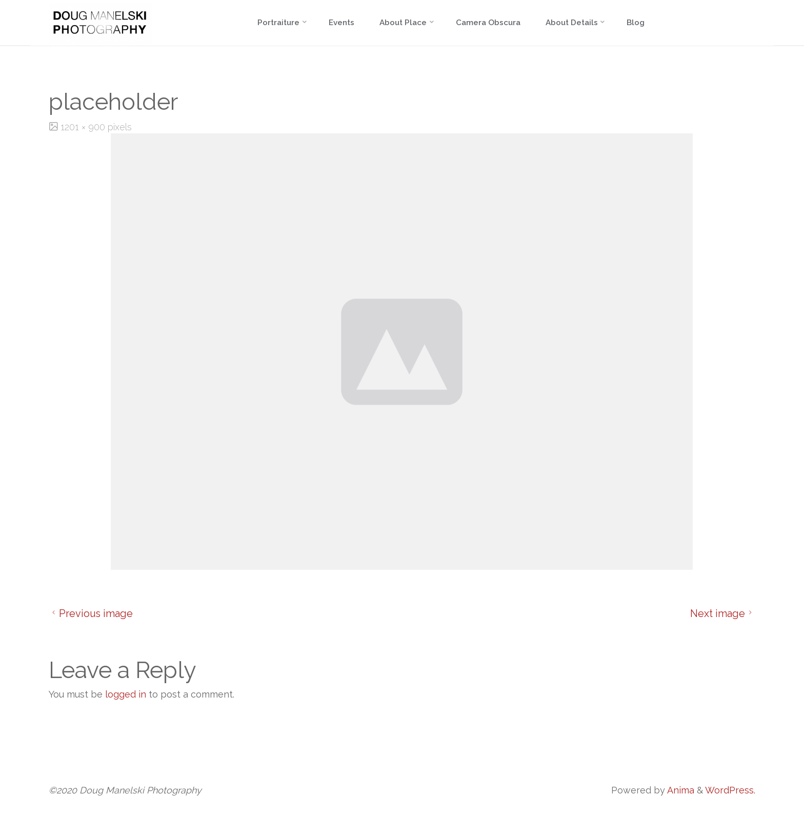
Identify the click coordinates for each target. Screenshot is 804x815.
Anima (679, 790)
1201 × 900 (84, 127)
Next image (722, 613)
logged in (125, 694)
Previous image (91, 613)
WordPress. (730, 790)
